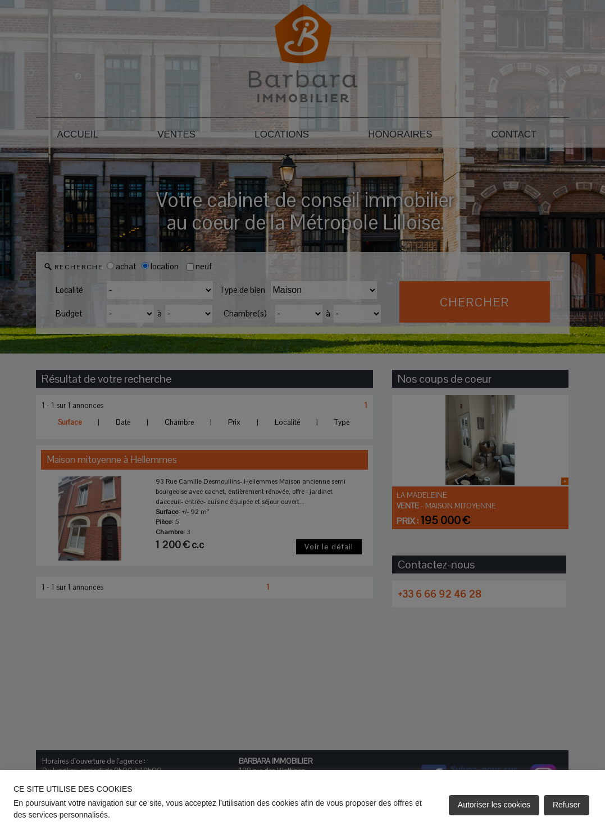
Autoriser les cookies (494, 804)
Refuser (566, 804)
